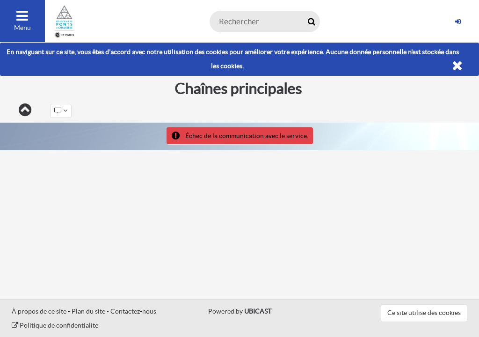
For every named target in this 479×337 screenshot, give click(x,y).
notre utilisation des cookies (187, 52)
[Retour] (25, 111)
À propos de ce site (39, 311)
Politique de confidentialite (55, 325)
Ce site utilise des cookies (424, 312)
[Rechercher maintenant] (311, 21)
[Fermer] (457, 66)
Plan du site (88, 311)
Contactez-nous (133, 311)
